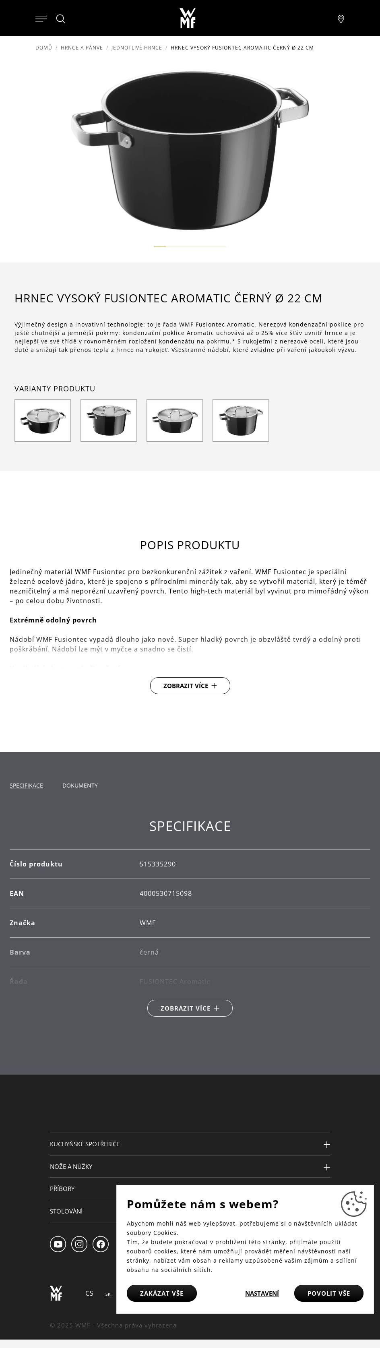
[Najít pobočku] (340, 18)
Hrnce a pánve (82, 47)
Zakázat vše (162, 1293)
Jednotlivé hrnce (137, 47)
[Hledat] (61, 19)
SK (108, 1294)
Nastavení (262, 1293)
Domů (43, 47)
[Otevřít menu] (41, 18)
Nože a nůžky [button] (71, 1166)
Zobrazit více (185, 686)
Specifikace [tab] (26, 785)
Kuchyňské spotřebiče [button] (85, 1144)
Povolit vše (329, 1293)
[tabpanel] (190, 917)
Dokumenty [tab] (80, 785)
